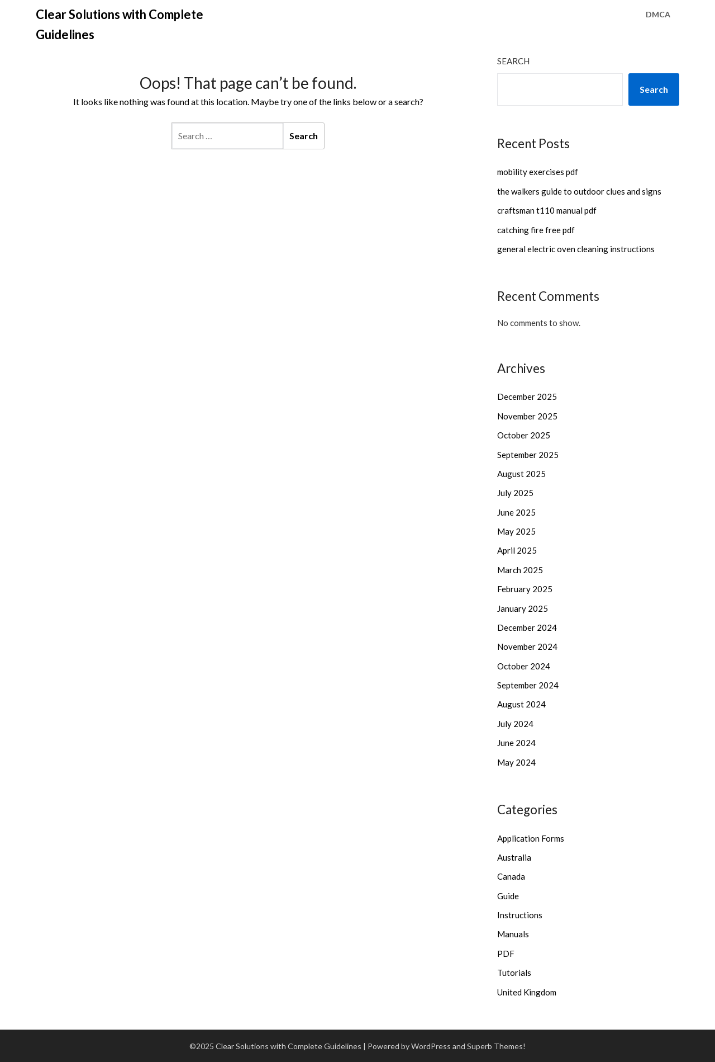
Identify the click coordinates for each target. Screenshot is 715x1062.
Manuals (513, 934)
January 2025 (522, 608)
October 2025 (523, 435)
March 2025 (520, 570)
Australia (514, 857)
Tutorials (514, 972)
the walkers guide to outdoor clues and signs (579, 191)
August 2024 (521, 704)
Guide (508, 896)
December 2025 (527, 396)
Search (513, 61)
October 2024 (523, 666)
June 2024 (516, 743)
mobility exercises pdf (537, 172)
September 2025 (528, 455)
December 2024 (527, 627)
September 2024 (528, 685)
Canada (511, 876)
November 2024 (527, 646)
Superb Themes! (496, 1046)
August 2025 (521, 474)
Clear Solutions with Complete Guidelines (119, 24)
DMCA (658, 14)
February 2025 (524, 589)
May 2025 (516, 531)
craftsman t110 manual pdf (547, 210)
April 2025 (517, 550)
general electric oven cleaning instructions (576, 249)
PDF (505, 953)
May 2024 (516, 762)
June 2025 (516, 512)
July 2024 (515, 724)
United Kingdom (526, 992)
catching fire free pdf (536, 230)
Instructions (519, 915)
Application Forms (530, 838)
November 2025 (527, 416)
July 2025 (515, 493)
